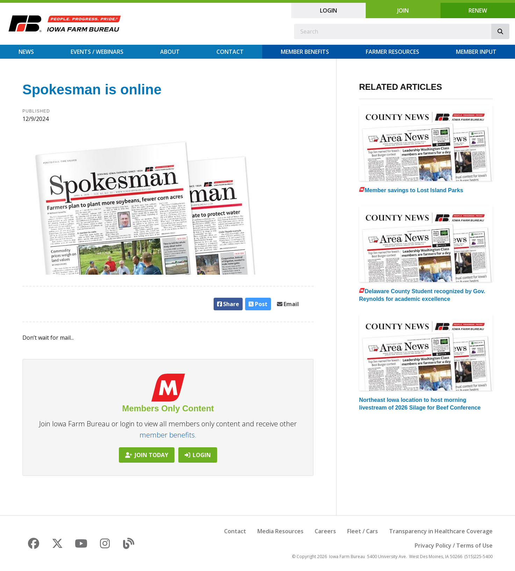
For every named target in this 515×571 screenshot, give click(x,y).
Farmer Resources (392, 52)
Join (403, 10)
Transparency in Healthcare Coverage (441, 531)
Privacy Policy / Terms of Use (454, 545)
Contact (230, 52)
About (170, 52)
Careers (325, 531)
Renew (477, 10)
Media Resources (280, 531)
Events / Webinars (97, 52)
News (26, 52)
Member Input (476, 52)
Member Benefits (305, 52)
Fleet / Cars (362, 531)
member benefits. (168, 435)
